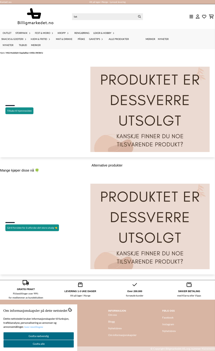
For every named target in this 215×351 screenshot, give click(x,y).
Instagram (168, 324)
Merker (36, 45)
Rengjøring (81, 32)
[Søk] (107, 16)
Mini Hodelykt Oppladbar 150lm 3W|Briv (24, 53)
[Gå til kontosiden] (198, 16)
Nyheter (8, 45)
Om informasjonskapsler (122, 335)
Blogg (111, 321)
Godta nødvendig (39, 336)
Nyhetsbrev (115, 328)
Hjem (2, 53)
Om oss (112, 314)
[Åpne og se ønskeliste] (204, 16)
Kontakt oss (6, 2)
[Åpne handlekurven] (211, 16)
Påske (81, 39)
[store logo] (35, 17)
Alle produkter (119, 39)
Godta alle (39, 343)
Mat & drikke (64, 39)
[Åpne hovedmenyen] (191, 16)
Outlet (7, 32)
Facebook (168, 317)
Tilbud (23, 45)
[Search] (139, 16)
